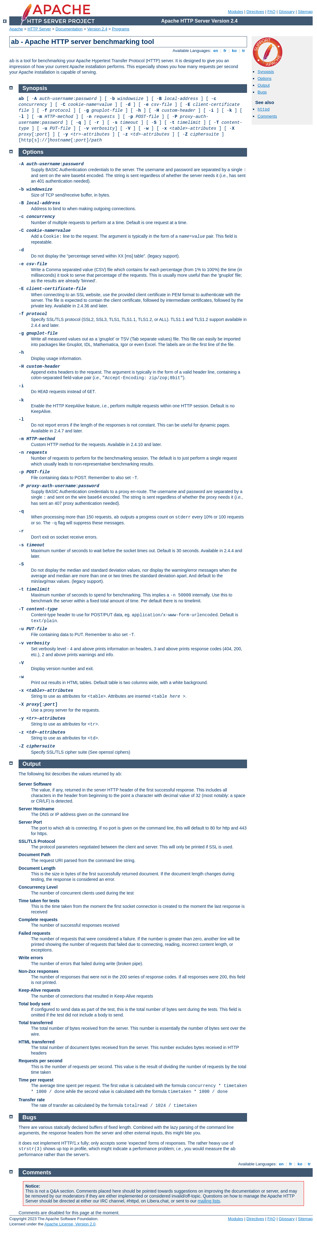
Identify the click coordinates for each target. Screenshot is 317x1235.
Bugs (262, 92)
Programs (120, 29)
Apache (16, 29)
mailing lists (209, 1200)
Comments (267, 116)
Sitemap (305, 11)
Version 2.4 (97, 29)
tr (243, 50)
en (215, 50)
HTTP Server (39, 29)
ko (234, 50)
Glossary (286, 11)
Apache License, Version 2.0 (69, 1224)
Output (264, 85)
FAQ (271, 11)
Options (264, 78)
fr (225, 50)
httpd (264, 109)
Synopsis (266, 71)
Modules (235, 11)
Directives (255, 11)
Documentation (68, 29)
